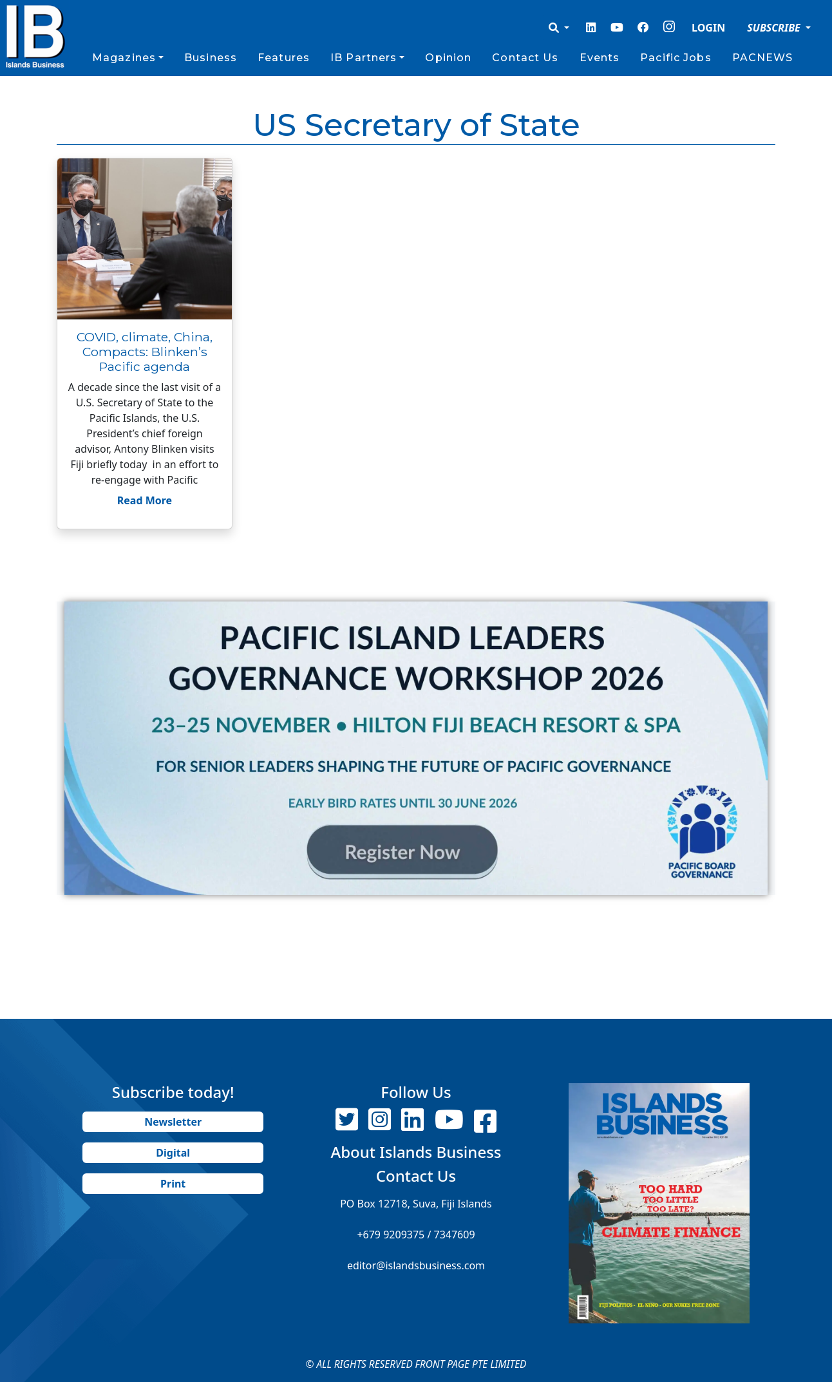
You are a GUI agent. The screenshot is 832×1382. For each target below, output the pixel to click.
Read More (144, 500)
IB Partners (363, 58)
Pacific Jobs (675, 58)
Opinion (448, 58)
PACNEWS (762, 58)
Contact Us (525, 58)
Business (210, 58)
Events (600, 58)
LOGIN (708, 28)
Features (284, 58)
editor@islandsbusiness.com (416, 1265)
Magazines (124, 58)
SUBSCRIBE (775, 28)
